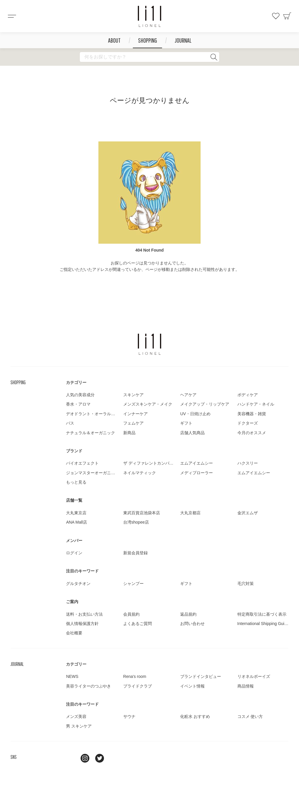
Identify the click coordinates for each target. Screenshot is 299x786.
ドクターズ (247, 423)
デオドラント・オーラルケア (92, 413)
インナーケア (135, 413)
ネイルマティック (139, 472)
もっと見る (76, 482)
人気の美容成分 (80, 394)
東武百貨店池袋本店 (141, 512)
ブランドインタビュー (200, 676)
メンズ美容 (76, 716)
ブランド (74, 451)
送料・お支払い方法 (84, 614)
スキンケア (133, 394)
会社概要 (74, 633)
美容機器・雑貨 (251, 413)
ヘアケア (188, 394)
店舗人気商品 (192, 432)
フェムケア (133, 423)
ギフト (186, 423)
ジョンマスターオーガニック (92, 472)
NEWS (72, 676)
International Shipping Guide (263, 623)
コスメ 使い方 (250, 716)
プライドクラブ (137, 686)
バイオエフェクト (82, 463)
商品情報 (245, 686)
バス (70, 423)
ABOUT (114, 40)
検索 (214, 57)
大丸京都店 (190, 512)
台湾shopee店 (136, 522)
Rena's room (134, 676)
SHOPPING (147, 40)
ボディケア (247, 394)
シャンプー (133, 583)
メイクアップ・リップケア (204, 404)
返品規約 (188, 614)
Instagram (85, 758)
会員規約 (131, 614)
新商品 (129, 432)
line (70, 758)
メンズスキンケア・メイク (147, 404)
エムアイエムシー (196, 463)
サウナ (129, 716)
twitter (99, 758)
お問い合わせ (192, 623)
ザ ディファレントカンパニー (150, 463)
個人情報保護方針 (82, 623)
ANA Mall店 (76, 522)
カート (287, 16)
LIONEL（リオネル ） (149, 344)
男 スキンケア (79, 726)
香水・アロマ (78, 404)
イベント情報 (192, 686)
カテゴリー (76, 382)
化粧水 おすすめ (195, 716)
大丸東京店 (76, 512)
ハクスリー (247, 463)
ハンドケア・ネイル (255, 404)
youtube (114, 758)
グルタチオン (78, 583)
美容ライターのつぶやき (88, 686)
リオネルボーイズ (253, 676)
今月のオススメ (251, 432)
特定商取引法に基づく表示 (261, 614)
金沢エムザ (247, 512)
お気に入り (275, 16)
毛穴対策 (245, 583)
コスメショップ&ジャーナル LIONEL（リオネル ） (149, 16)
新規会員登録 (135, 552)
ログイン (74, 552)
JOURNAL (183, 40)
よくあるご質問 (137, 623)
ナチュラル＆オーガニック (90, 432)
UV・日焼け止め (195, 413)
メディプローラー (196, 472)
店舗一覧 (74, 500)
